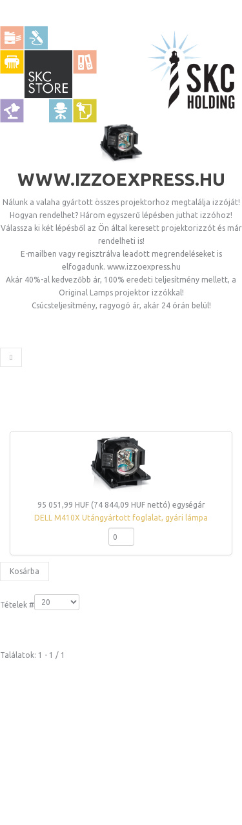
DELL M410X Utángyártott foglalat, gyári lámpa (121, 517)
